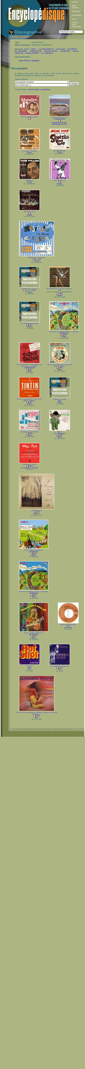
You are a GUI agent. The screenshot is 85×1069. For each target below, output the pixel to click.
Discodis (35, 468)
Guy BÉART (72, 49)
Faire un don (57, 729)
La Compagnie (26, 468)
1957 (65, 335)
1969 (31, 466)
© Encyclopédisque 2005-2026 (25, 729)
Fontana (59, 184)
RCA (29, 669)
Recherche (76, 11)
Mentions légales (44, 729)
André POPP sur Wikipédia (29, 61)
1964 (31, 433)
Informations (76, 15)
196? (31, 369)
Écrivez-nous (68, 729)
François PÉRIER (32, 53)
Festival (29, 215)
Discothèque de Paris (59, 124)
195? (31, 325)
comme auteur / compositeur (39, 89)
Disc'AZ (36, 513)
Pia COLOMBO (21, 51)
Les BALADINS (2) (46, 49)
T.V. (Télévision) (47, 53)
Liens (74, 19)
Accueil (74, 2)
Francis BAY (60, 49)
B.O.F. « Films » (30, 49)
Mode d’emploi (75, 7)
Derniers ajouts (66, 34)
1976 (29, 667)
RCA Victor (68, 627)
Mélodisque (42, 734)
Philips (29, 182)
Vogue (29, 435)
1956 (39, 259)
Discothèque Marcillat (59, 122)
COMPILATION (35, 51)
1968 (61, 435)
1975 (68, 626)
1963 (59, 400)
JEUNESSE (65, 51)
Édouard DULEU (51, 51)
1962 (61, 367)
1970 (38, 512)
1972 (35, 553)
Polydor (29, 152)
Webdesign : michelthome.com (25, 734)
